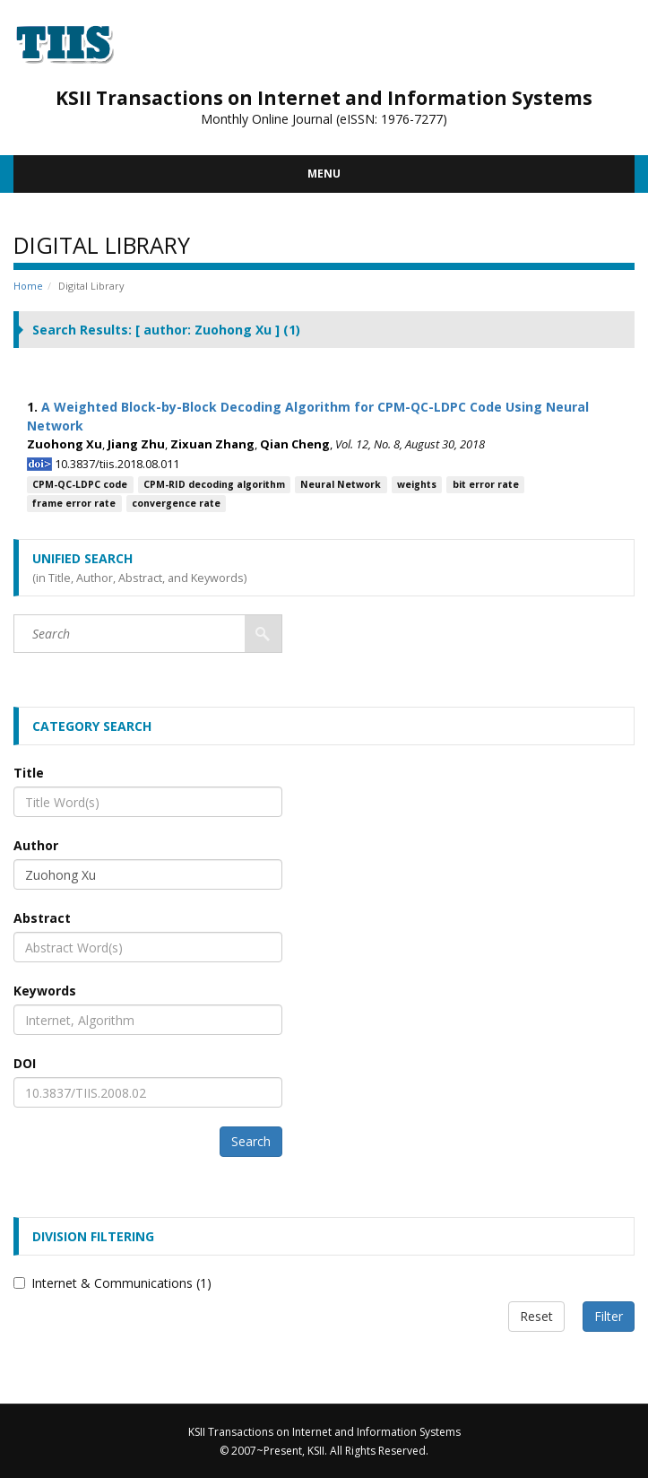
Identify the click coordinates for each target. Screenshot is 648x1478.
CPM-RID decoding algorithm (214, 484)
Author (35, 845)
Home (28, 285)
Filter (608, 1316)
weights (416, 484)
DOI (24, 1063)
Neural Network (340, 484)
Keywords (44, 990)
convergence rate (176, 503)
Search (251, 1141)
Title (28, 772)
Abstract (42, 917)
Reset (536, 1316)
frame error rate (74, 503)
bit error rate (486, 484)
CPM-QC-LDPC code (79, 484)
